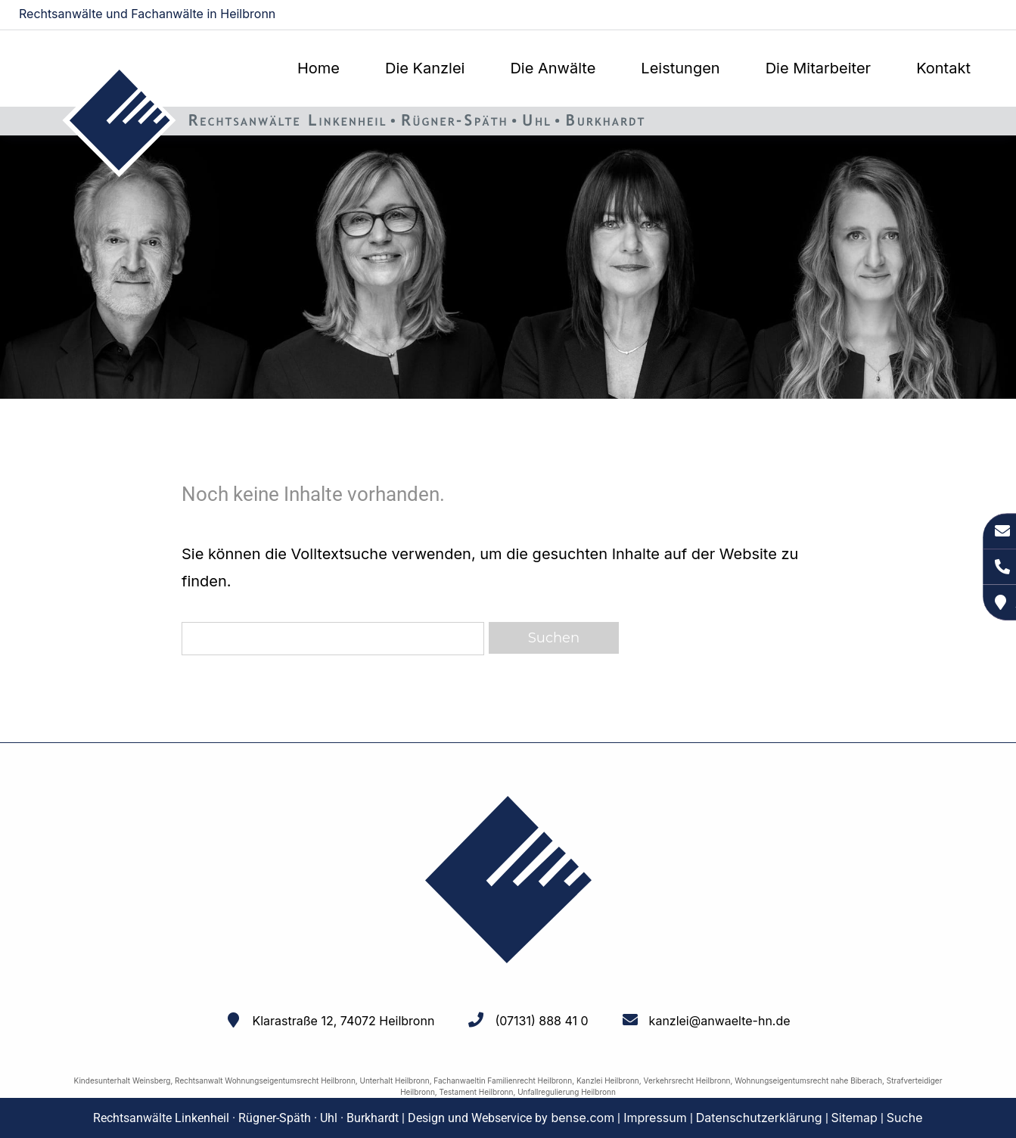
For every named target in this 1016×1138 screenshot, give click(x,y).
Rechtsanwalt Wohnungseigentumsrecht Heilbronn (265, 1080)
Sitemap (854, 1117)
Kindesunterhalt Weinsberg (122, 1080)
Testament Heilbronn (477, 1091)
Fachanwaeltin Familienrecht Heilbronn (502, 1080)
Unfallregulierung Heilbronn (566, 1091)
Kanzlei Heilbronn (607, 1080)
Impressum (655, 1117)
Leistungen (680, 68)
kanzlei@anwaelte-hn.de (934, 15)
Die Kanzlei (425, 68)
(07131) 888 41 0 (541, 1020)
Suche (905, 1117)
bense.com (582, 1117)
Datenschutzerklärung (759, 1117)
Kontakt (943, 68)
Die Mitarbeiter (818, 68)
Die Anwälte (552, 68)
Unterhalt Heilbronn (395, 1080)
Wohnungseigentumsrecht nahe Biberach (808, 1080)
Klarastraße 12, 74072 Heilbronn (343, 1020)
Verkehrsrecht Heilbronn (686, 1080)
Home (318, 68)
